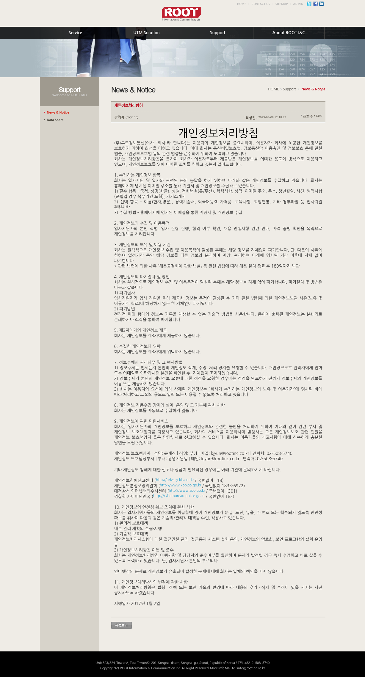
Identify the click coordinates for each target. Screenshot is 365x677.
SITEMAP (281, 4)
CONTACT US (260, 4)
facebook (317, 5)
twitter (310, 5)
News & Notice (313, 89)
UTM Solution (146, 33)
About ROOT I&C (288, 33)
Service (75, 33)
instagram (323, 5)
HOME (241, 4)
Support (217, 33)
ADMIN (298, 4)
